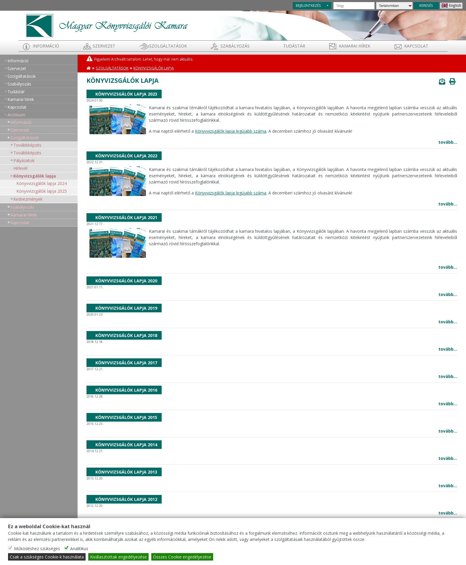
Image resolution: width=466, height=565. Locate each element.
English (455, 5)
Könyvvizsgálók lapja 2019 (126, 308)
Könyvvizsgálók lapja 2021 (126, 217)
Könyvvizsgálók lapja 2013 (126, 472)
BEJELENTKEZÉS (308, 5)
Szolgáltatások (168, 46)
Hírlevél (20, 168)
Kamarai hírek (354, 46)
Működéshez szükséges (37, 548)
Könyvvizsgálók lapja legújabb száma (230, 131)
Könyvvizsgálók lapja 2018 (126, 335)
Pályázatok (23, 160)
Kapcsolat (416, 46)
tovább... (447, 142)
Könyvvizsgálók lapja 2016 (126, 390)
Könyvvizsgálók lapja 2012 (126, 499)
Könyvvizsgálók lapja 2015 (126, 417)
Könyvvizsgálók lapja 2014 (126, 444)
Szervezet (104, 46)
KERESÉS (426, 5)
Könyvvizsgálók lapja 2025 (41, 191)
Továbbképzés (27, 145)
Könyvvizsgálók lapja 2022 (126, 156)
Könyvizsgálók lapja (34, 176)
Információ (46, 46)
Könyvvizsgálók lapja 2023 (126, 94)
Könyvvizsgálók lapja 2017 (126, 362)
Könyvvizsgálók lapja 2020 (126, 281)
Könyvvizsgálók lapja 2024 (41, 183)
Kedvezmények (27, 199)
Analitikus (79, 548)
